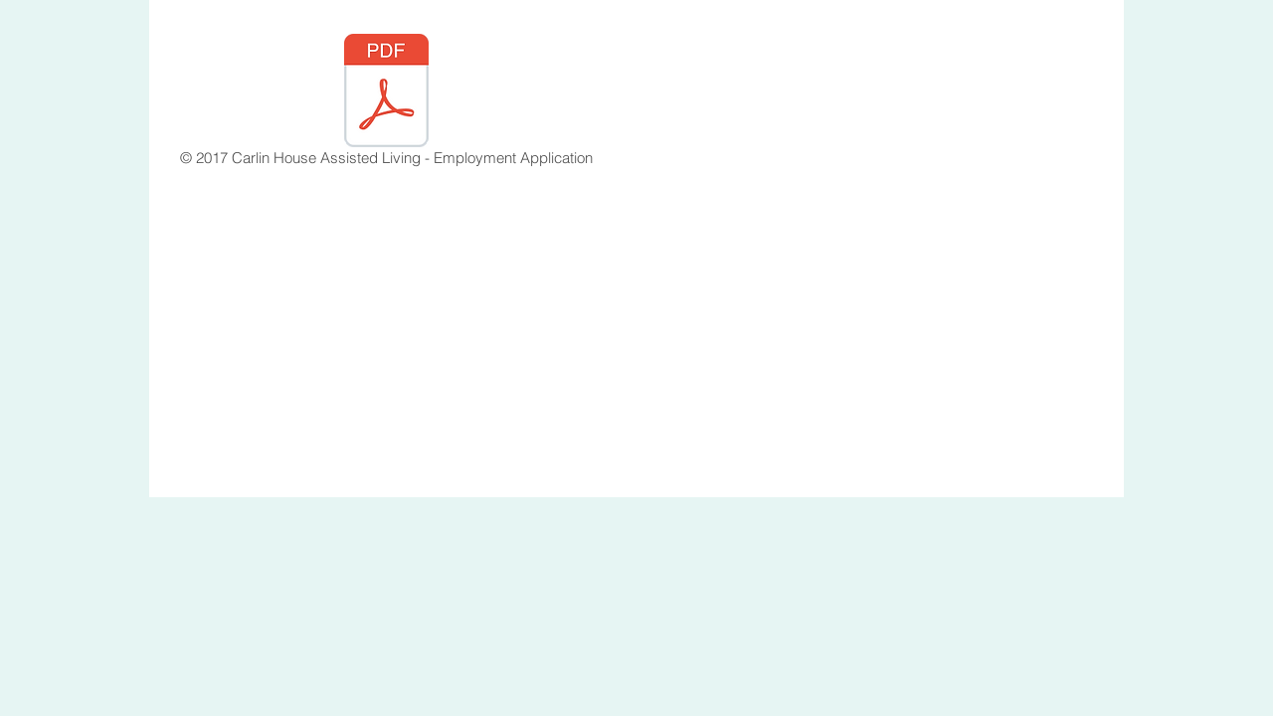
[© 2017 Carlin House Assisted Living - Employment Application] (386, 103)
